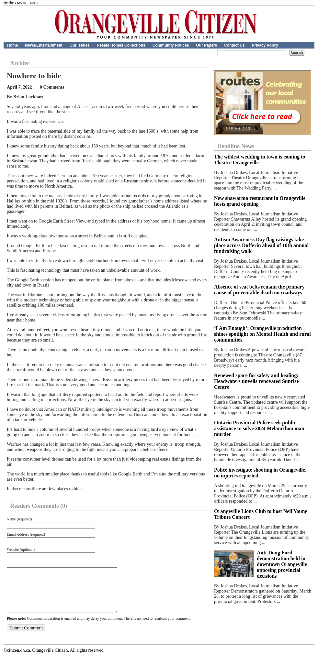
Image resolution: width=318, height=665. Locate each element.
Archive (20, 63)
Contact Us (234, 45)
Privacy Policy (265, 45)
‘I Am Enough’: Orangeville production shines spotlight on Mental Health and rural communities (262, 334)
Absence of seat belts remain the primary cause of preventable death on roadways (259, 289)
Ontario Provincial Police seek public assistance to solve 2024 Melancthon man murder (259, 428)
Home (12, 45)
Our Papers (206, 45)
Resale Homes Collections (121, 45)
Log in (34, 2)
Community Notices (171, 45)
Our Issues (80, 45)
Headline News (236, 146)
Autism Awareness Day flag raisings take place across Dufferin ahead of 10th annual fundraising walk (261, 245)
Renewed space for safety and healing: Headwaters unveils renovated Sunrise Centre (256, 381)
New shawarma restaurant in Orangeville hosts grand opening (259, 201)
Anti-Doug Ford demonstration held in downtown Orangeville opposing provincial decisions (282, 564)
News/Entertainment (43, 45)
